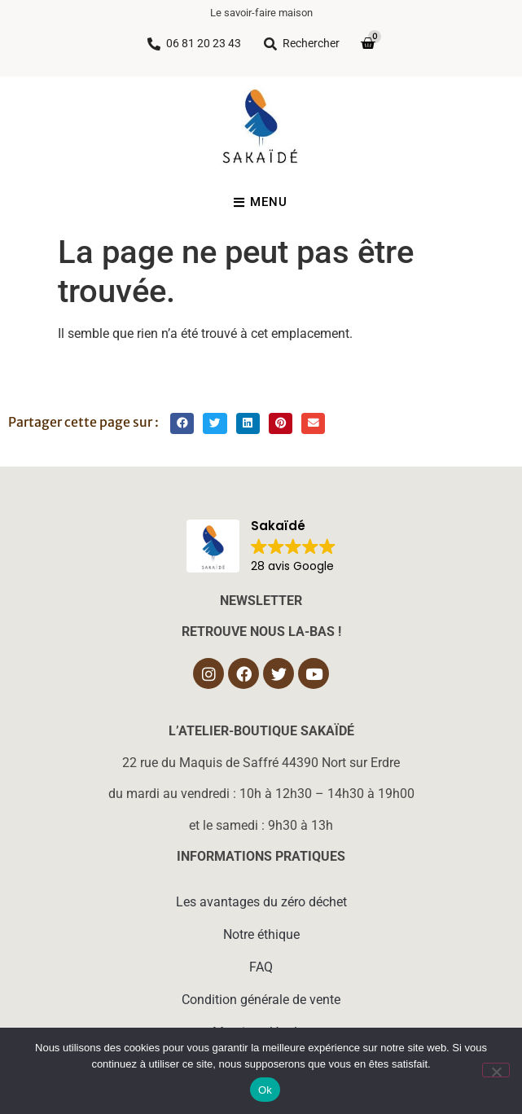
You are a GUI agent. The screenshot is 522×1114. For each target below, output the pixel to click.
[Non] (496, 1070)
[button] (182, 424)
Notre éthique (261, 934)
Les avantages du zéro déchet (261, 902)
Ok (265, 1090)
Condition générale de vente (261, 999)
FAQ (261, 967)
